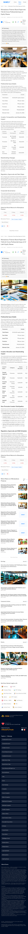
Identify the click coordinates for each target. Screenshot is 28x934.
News (6, 6)
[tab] (15, 2)
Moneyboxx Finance (6, 71)
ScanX (2, 6)
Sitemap (9, 736)
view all (24, 479)
